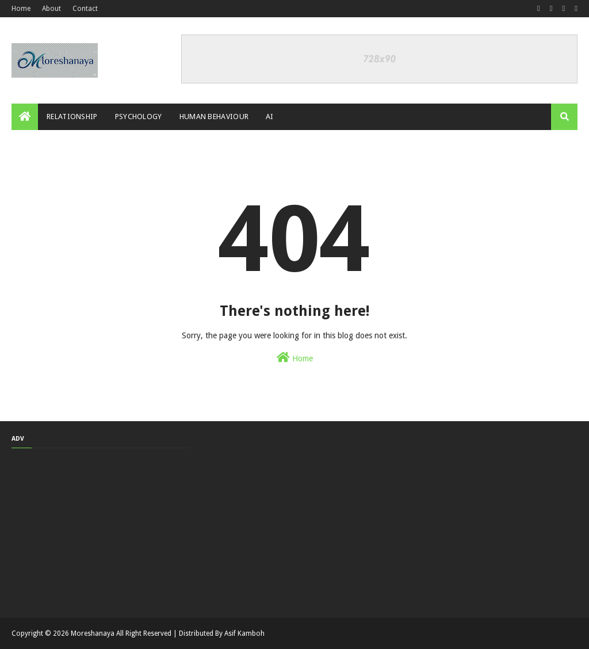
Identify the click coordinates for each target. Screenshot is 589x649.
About (51, 9)
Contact (85, 9)
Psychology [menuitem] (138, 116)
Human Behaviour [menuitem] (214, 116)
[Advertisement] (100, 532)
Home (21, 9)
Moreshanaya (92, 633)
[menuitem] (25, 117)
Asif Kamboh (244, 633)
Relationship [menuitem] (72, 116)
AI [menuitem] (270, 116)
